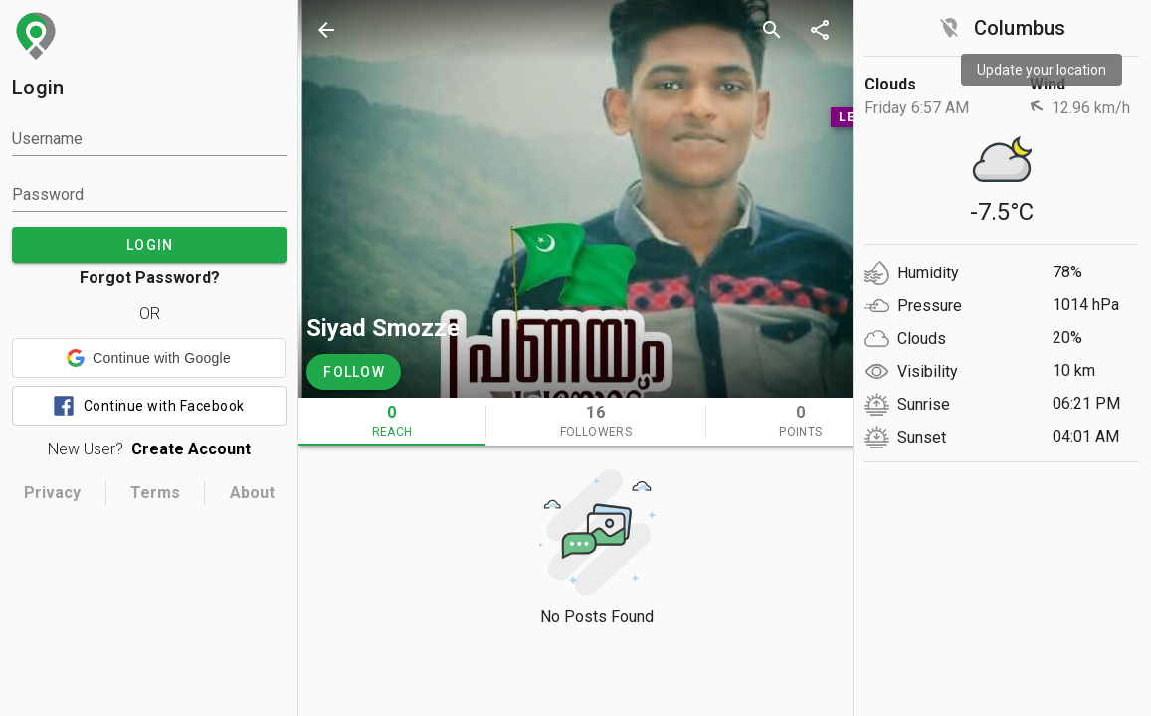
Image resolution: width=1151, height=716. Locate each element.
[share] (820, 30)
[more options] (867, 30)
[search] (772, 30)
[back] (326, 30)
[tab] (391, 422)
